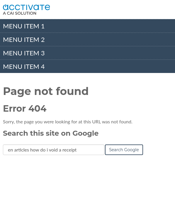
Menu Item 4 (24, 66)
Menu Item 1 (24, 26)
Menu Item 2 (24, 39)
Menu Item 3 (24, 53)
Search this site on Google (50, 133)
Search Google (124, 149)
